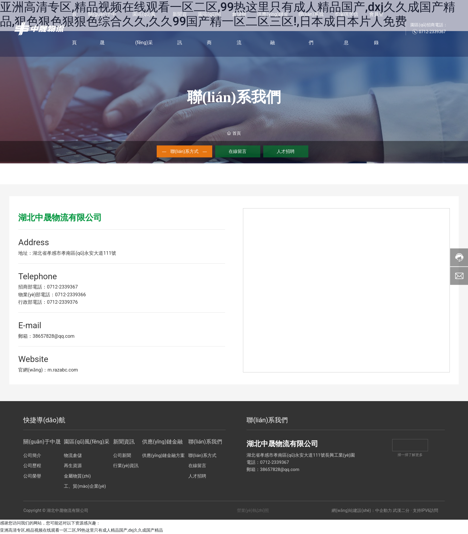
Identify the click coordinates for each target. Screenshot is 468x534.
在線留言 (238, 151)
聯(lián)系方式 (184, 151)
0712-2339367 (62, 287)
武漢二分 (401, 510)
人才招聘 (286, 151)
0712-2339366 (70, 295)
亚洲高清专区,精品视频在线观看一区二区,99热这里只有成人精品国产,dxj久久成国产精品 (81, 530)
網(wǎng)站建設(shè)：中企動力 (362, 510)
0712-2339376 (62, 302)
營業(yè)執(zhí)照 (253, 510)
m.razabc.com (62, 370)
